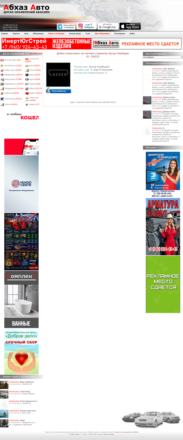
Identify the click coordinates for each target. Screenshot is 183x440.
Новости (16, 34)
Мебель (35, 93)
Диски (34, 79)
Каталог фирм (75, 34)
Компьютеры (13, 99)
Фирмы (34, 104)
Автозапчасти (13, 66)
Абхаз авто (75, 434)
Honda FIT (26, 403)
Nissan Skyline (28, 394)
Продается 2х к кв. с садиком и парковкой (22, 423)
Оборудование (13, 88)
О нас (87, 34)
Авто (26, 34)
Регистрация (119, 34)
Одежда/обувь (13, 75)
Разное (10, 104)
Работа (35, 88)
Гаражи (35, 84)
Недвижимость (14, 84)
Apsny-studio (108, 434)
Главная (4, 34)
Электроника (13, 79)
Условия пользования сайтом (125, 432)
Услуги (35, 70)
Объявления (38, 34)
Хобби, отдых (13, 70)
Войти (132, 34)
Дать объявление (102, 34)
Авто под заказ (12, 60)
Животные (11, 93)
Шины (34, 75)
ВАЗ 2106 (26, 413)
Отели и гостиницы (56, 34)
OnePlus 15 (27, 384)
